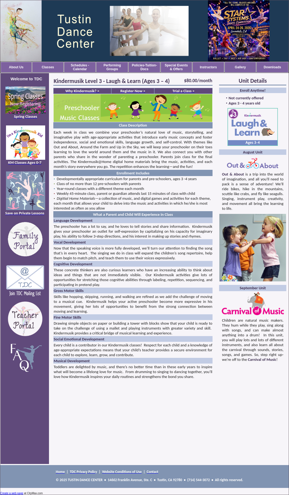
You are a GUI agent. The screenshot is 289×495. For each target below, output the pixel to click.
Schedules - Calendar (80, 67)
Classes (48, 67)
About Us (16, 67)
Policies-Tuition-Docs (144, 67)
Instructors (208, 67)
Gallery (240, 67)
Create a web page (11, 493)
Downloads (272, 67)
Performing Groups (112, 67)
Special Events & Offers (176, 67)
